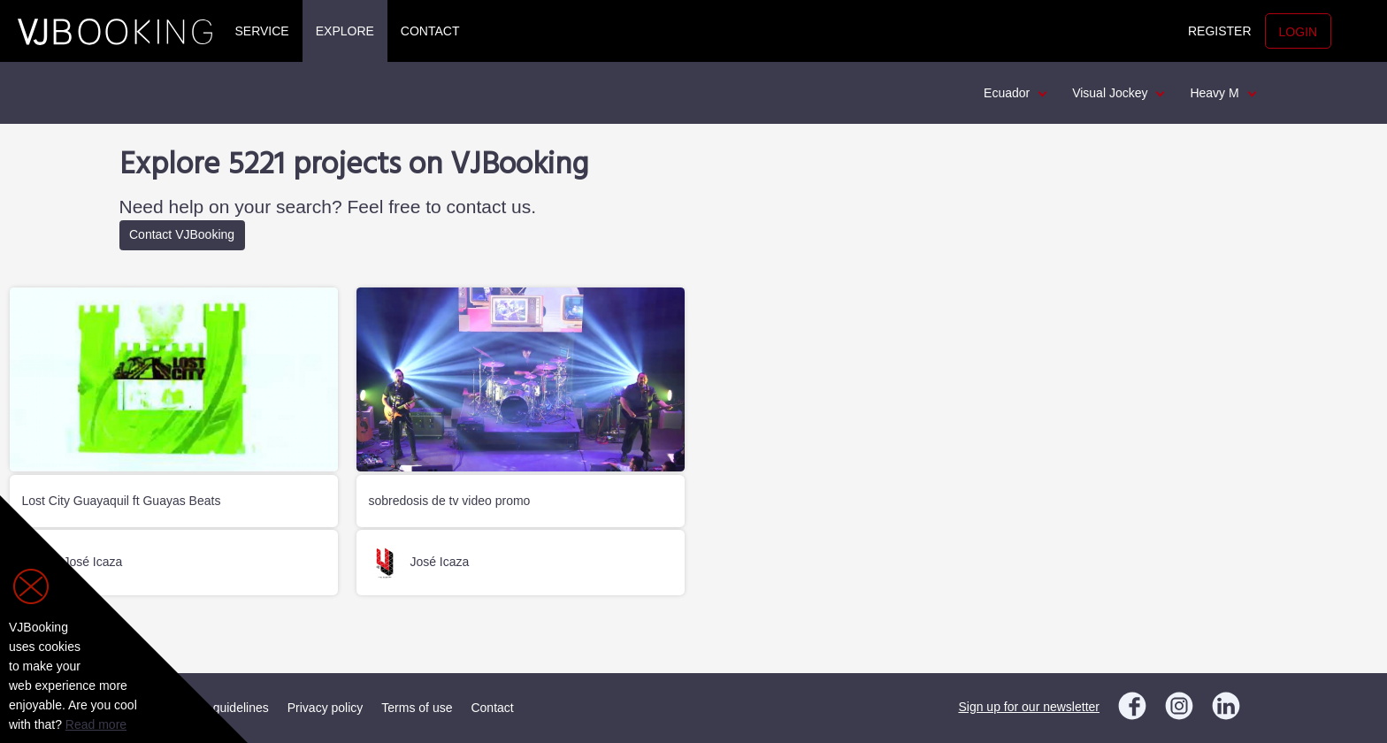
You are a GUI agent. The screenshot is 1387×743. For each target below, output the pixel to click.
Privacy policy (325, 708)
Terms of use (416, 708)
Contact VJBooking (181, 234)
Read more (95, 724)
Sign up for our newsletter (1029, 707)
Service (262, 31)
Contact (430, 31)
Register (1220, 31)
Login (1298, 32)
